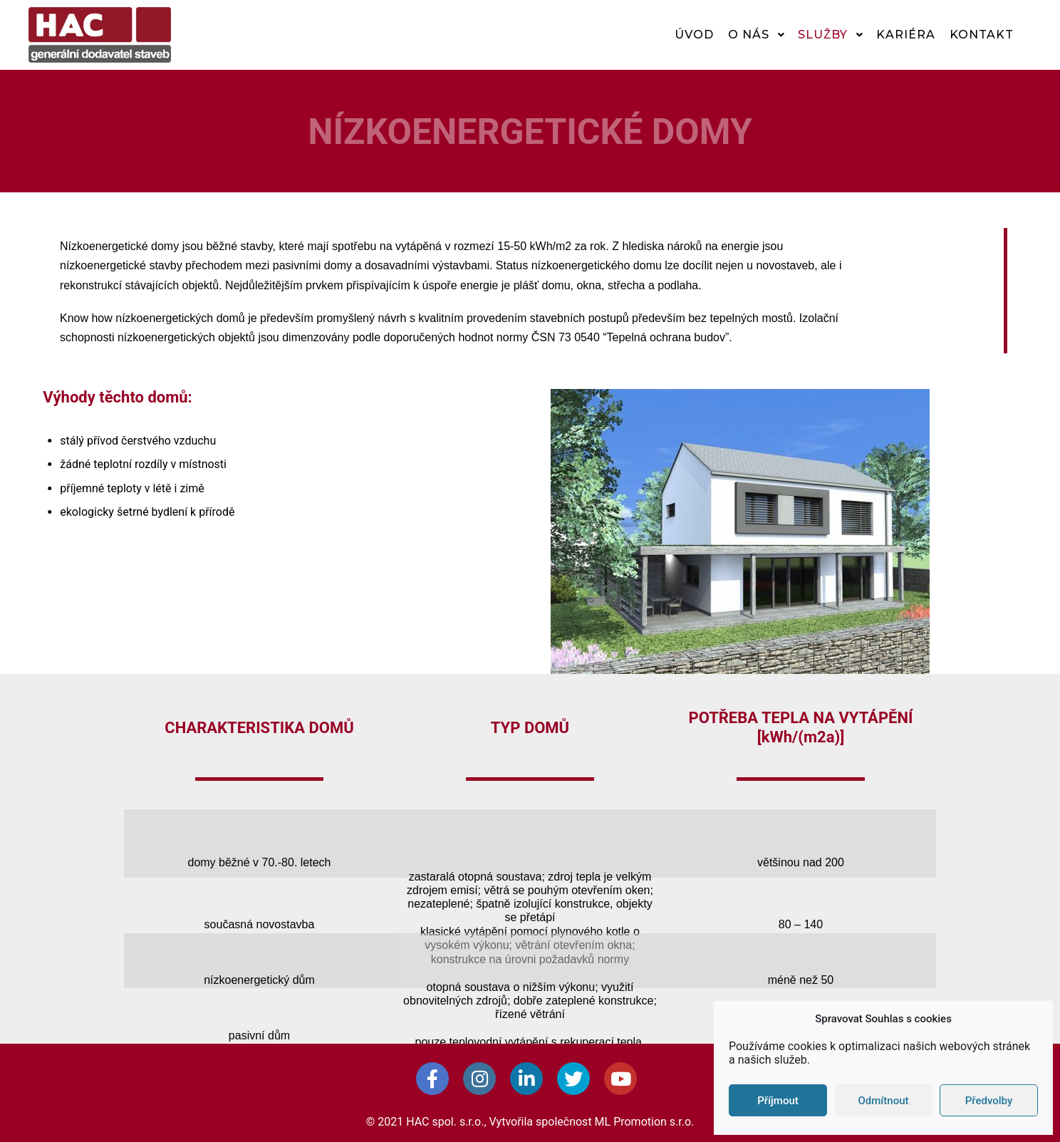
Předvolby (989, 1100)
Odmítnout (883, 1100)
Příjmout (777, 1100)
